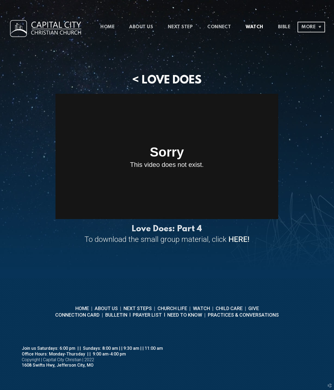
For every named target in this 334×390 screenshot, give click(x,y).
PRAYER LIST (147, 315)
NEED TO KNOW (184, 315)
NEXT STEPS (137, 308)
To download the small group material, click (166, 239)
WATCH (201, 308)
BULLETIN (115, 315)
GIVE (253, 308)
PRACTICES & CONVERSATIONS (243, 315)
